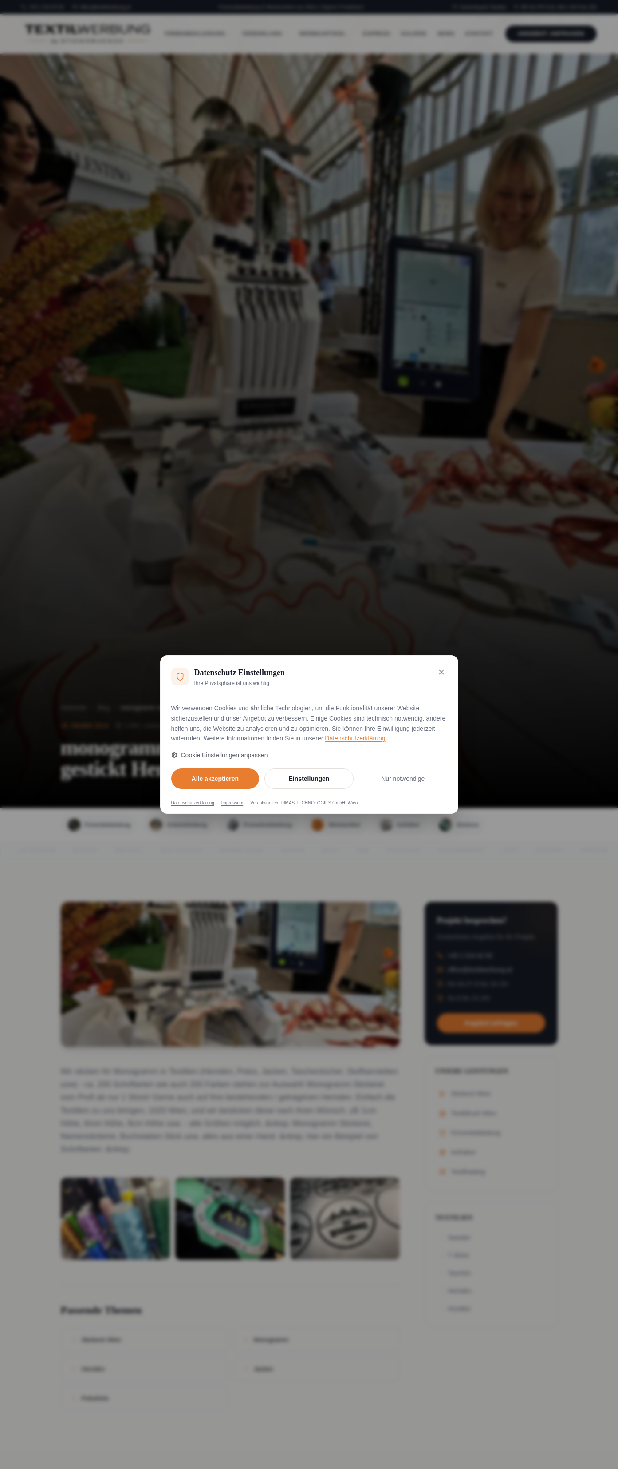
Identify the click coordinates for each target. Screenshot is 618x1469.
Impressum (232, 802)
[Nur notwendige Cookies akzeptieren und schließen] (441, 672)
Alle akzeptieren (215, 778)
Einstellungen (309, 778)
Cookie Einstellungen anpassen (219, 755)
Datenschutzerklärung (355, 738)
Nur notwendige (403, 778)
